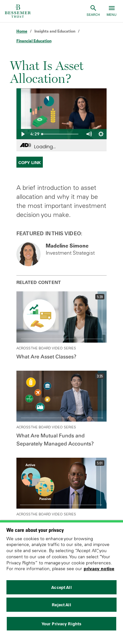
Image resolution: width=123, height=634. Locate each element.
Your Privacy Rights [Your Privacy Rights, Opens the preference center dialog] (61, 623)
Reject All (61, 604)
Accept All (61, 587)
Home (21, 31)
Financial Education (34, 40)
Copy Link (29, 162)
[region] (61, 577)
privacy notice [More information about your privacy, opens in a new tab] (99, 568)
